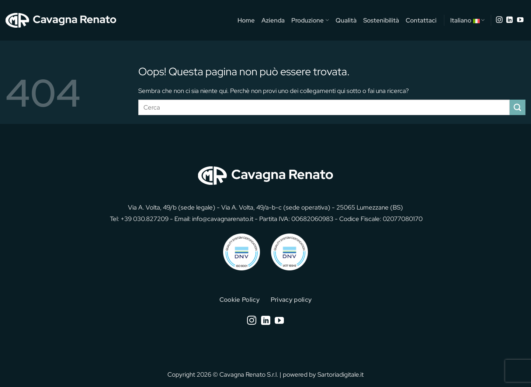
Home (246, 20)
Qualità (346, 20)
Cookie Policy (239, 299)
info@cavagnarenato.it (222, 218)
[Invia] (517, 107)
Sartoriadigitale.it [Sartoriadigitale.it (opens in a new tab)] (340, 374)
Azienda (273, 20)
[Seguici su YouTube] (520, 20)
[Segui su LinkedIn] (509, 20)
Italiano (467, 20)
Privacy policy (291, 299)
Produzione (310, 20)
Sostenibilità (381, 20)
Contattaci (421, 20)
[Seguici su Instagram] (499, 20)
